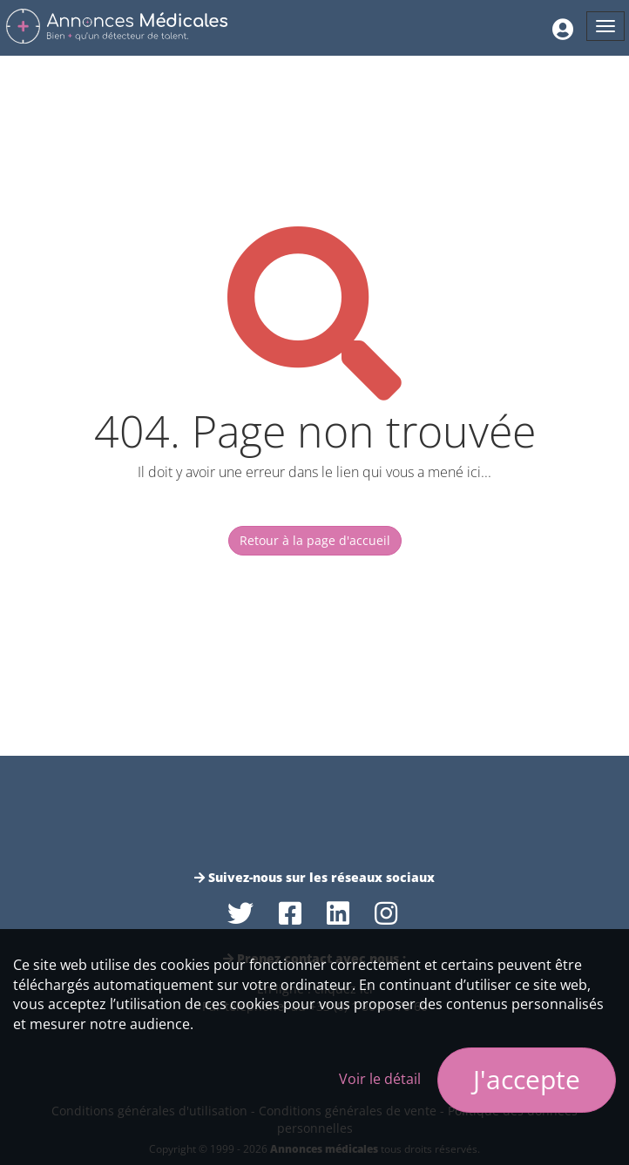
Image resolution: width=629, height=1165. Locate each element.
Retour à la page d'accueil (315, 540)
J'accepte (526, 1079)
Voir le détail (380, 1078)
